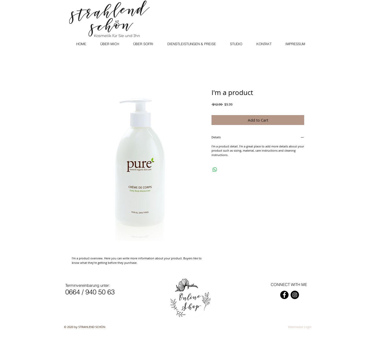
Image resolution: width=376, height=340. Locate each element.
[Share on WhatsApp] (215, 169)
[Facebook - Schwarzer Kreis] (284, 295)
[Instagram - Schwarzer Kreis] (295, 295)
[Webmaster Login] (299, 327)
